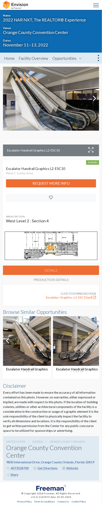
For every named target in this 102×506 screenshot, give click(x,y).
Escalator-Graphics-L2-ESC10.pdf (71, 297)
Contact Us (63, 501)
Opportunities (64, 58)
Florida (37, 441)
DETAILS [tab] (51, 270)
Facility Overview (33, 58)
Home (9, 58)
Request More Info (51, 183)
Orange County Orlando (67, 441)
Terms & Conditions (44, 501)
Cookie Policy (79, 501)
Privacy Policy (24, 501)
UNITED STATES (16, 441)
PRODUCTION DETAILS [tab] (51, 279)
